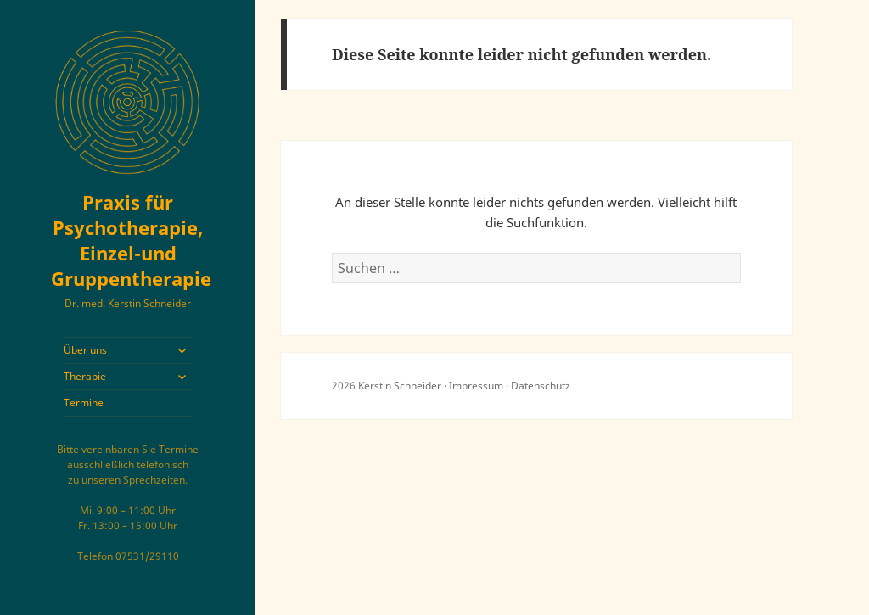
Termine (84, 402)
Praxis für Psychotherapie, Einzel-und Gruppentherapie (131, 240)
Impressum (476, 385)
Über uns (85, 350)
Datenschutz (540, 385)
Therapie (85, 376)
